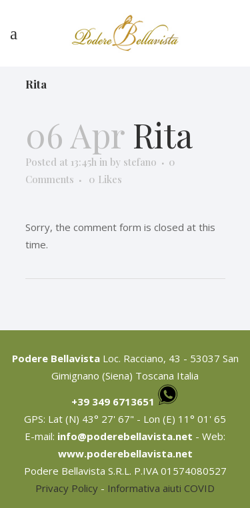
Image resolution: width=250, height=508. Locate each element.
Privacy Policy (66, 488)
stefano (140, 161)
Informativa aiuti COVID (161, 488)
